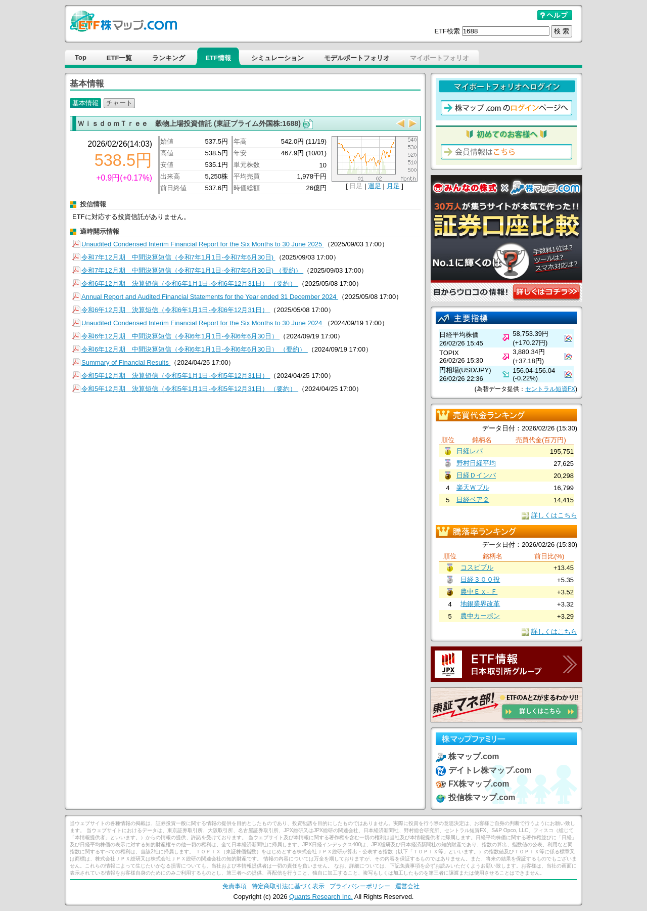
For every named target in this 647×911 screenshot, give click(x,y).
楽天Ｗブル (472, 487)
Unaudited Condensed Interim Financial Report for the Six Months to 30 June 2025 (202, 244)
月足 (393, 186)
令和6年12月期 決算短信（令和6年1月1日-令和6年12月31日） (175, 310)
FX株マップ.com (478, 783)
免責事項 (234, 886)
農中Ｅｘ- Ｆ (478, 591)
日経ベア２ (472, 499)
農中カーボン (480, 616)
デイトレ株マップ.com (489, 770)
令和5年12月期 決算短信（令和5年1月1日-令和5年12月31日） (175, 375)
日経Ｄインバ (476, 475)
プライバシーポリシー (360, 886)
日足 (355, 186)
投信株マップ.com (481, 797)
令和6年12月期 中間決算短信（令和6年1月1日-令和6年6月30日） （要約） (194, 349)
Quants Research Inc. (321, 896)
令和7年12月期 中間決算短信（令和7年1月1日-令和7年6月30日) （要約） (192, 270)
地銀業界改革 (480, 604)
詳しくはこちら (554, 515)
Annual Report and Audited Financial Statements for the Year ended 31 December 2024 (209, 296)
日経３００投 (480, 579)
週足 (374, 186)
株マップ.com (473, 756)
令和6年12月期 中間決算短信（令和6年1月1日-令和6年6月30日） (180, 336)
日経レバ (469, 451)
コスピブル (476, 567)
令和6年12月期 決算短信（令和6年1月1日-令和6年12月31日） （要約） (189, 283)
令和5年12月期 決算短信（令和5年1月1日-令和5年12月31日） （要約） (189, 389)
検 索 (561, 31)
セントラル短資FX (550, 389)
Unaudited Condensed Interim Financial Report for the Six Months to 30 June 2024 (202, 323)
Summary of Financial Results (125, 362)
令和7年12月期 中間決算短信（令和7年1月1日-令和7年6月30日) (178, 257)
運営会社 (407, 886)
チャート (119, 103)
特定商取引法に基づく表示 (288, 886)
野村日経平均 (476, 463)
